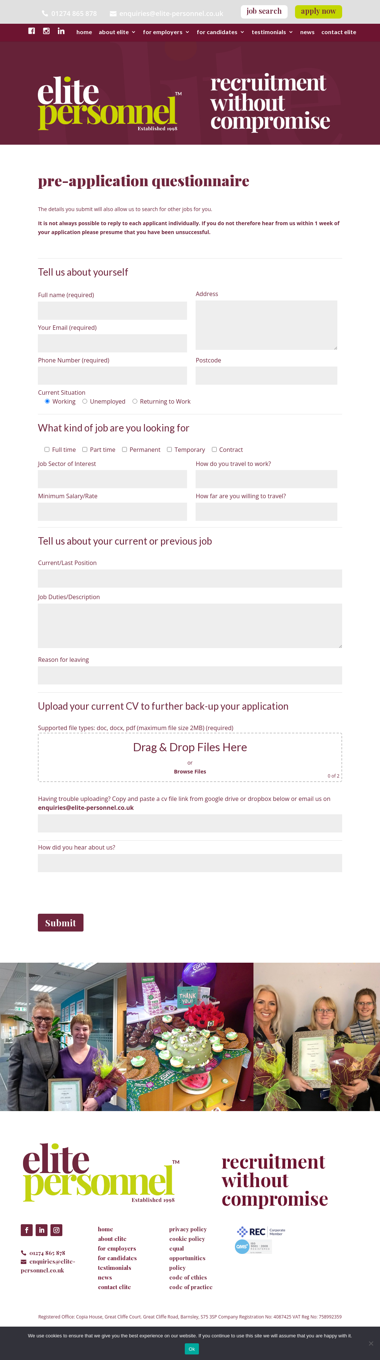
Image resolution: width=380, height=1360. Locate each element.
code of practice (191, 1287)
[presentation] (94, 891)
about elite (114, 32)
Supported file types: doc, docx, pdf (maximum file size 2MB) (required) (135, 728)
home (84, 32)
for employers (163, 32)
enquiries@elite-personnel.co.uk (171, 13)
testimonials (269, 32)
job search (264, 11)
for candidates (217, 32)
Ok (192, 1349)
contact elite (338, 32)
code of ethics (188, 1277)
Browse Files (190, 771)
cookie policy (187, 1238)
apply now (318, 11)
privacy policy (188, 1229)
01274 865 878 (47, 1252)
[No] (370, 1343)
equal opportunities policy (187, 1258)
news (307, 32)
